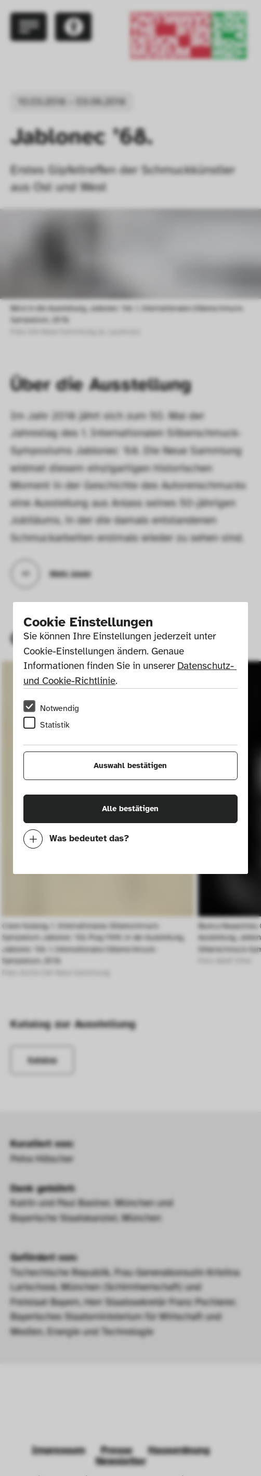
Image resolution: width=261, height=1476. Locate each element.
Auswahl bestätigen (130, 765)
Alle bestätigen (130, 808)
